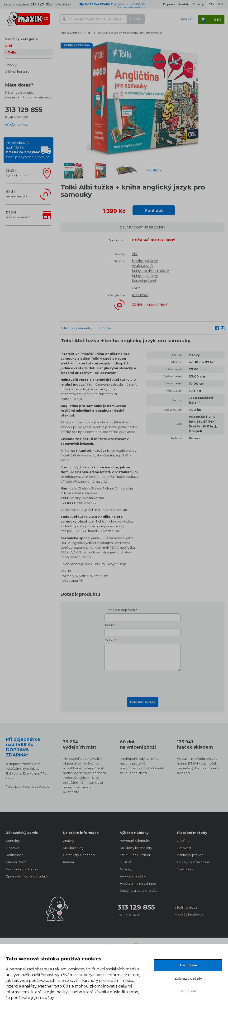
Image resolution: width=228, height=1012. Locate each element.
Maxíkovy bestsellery (136, 848)
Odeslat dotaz (142, 702)
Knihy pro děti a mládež (150, 271)
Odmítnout (188, 991)
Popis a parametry (78, 328)
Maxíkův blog (73, 848)
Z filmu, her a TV (17, 71)
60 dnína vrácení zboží (18, 193)
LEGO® (125, 862)
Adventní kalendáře (135, 841)
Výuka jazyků (142, 266)
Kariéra (68, 862)
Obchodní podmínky (22, 869)
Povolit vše (188, 965)
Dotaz (106, 328)
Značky (10, 65)
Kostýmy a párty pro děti (138, 890)
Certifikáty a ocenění (79, 855)
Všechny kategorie (21, 39)
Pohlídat (154, 210)
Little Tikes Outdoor (135, 855)
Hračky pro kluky (145, 261)
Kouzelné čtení (144, 281)
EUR (220, 4)
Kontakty (13, 841)
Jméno (109, 625)
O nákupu (199, 4)
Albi (8, 46)
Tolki (12, 52)
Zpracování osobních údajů (27, 876)
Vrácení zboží (16, 862)
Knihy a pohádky (145, 276)
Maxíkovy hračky (71, 32)
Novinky (126, 869)
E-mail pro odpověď (119, 610)
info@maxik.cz (16, 124)
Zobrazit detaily (188, 978)
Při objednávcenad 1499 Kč (27, 150)
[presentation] (142, 682)
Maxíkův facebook (189, 914)
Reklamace (15, 855)
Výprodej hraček (132, 876)
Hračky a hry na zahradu (138, 883)
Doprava (12, 848)
